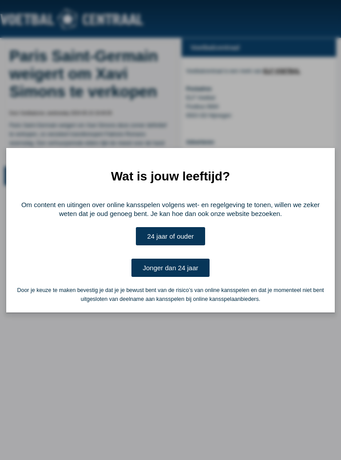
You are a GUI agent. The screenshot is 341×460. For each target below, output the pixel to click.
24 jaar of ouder (170, 236)
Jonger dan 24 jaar (170, 268)
